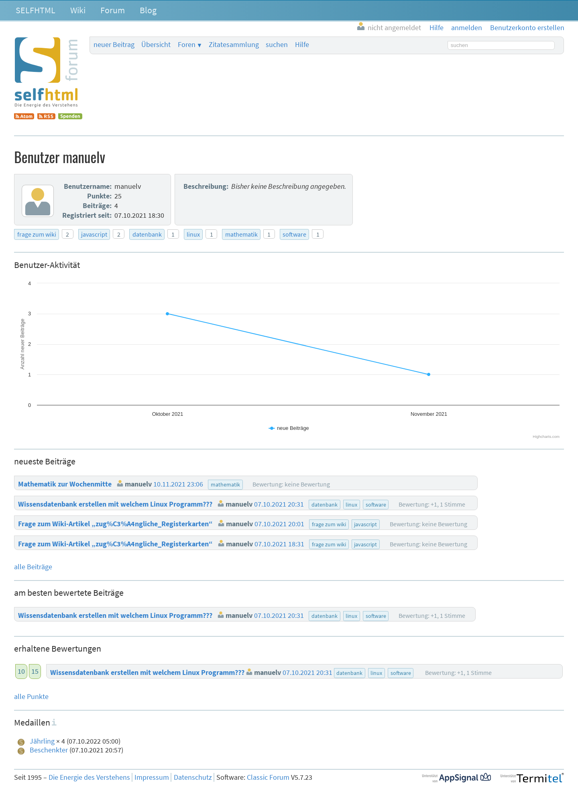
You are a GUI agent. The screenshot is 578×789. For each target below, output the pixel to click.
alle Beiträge (33, 566)
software (294, 234)
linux (193, 234)
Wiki (77, 10)
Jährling (42, 741)
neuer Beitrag (114, 44)
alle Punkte (31, 696)
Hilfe (302, 44)
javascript (94, 234)
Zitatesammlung (234, 44)
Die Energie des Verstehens (89, 777)
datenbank (147, 234)
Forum (112, 10)
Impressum (151, 777)
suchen (277, 44)
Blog (148, 10)
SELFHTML (35, 10)
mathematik (241, 234)
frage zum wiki (36, 234)
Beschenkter (49, 750)
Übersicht (156, 44)
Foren (186, 44)
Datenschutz (193, 777)
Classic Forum (268, 777)
